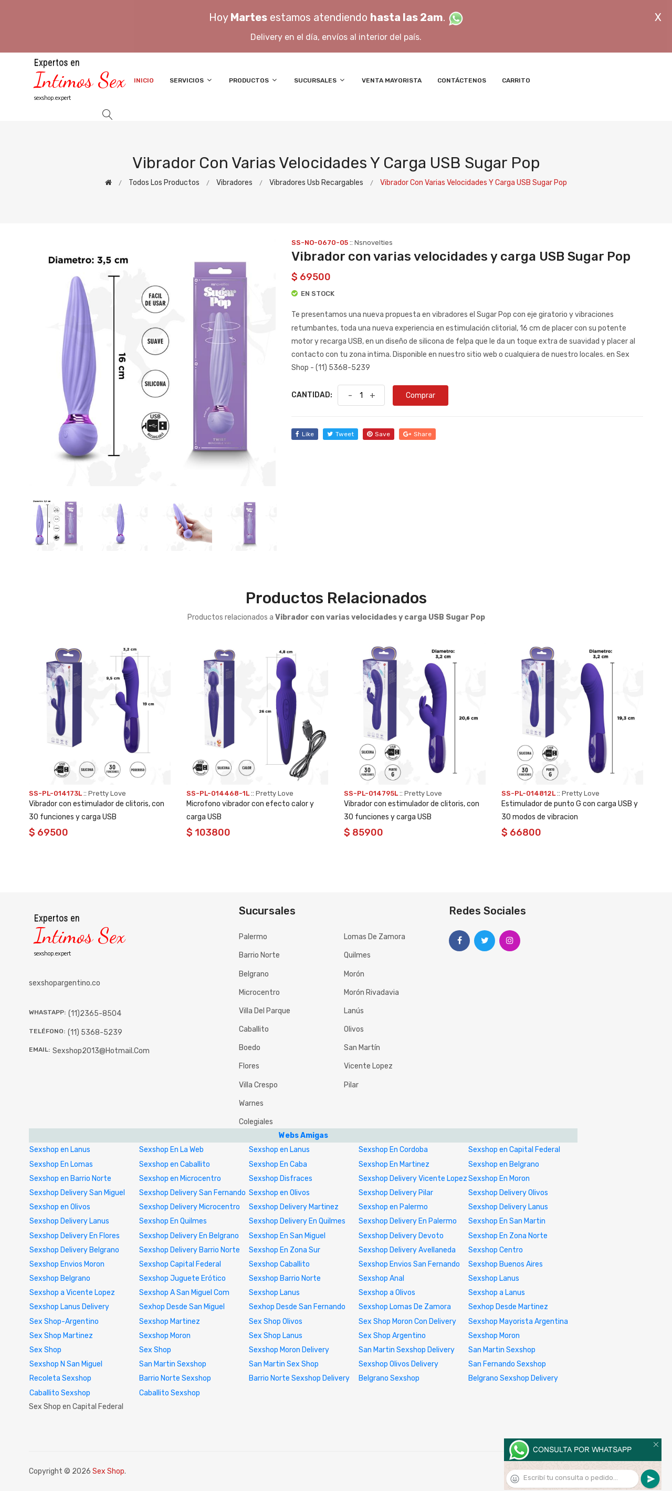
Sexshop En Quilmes (173, 1221)
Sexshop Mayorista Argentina (518, 1321)
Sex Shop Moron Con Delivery (407, 1321)
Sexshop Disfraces (280, 1178)
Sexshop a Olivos (387, 1292)
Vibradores (234, 182)
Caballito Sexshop (59, 1393)
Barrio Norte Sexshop (175, 1378)
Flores (249, 1066)
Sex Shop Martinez (61, 1335)
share (417, 434)
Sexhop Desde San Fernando (297, 1306)
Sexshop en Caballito (174, 1164)
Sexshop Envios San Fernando (409, 1264)
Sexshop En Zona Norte (508, 1235)
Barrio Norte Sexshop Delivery (299, 1378)
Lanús (354, 1010)
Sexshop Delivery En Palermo (408, 1221)
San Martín (362, 1047)
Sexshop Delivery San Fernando (192, 1192)
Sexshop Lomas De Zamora (405, 1306)
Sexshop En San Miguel (287, 1235)
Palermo (253, 936)
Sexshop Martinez (169, 1321)
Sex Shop (45, 1349)
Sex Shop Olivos (275, 1321)
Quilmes (357, 955)
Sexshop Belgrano (59, 1278)
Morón (354, 974)
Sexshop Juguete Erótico (182, 1278)
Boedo (249, 1047)
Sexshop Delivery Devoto (401, 1235)
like (305, 434)
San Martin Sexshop (502, 1349)
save (378, 434)
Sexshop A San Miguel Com (184, 1292)
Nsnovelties (373, 242)
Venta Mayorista (392, 80)
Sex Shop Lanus (275, 1335)
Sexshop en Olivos (279, 1192)
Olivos (354, 1029)
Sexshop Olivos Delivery (398, 1364)
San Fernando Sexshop (507, 1364)
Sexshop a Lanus (496, 1292)
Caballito (254, 1029)
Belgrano (254, 974)
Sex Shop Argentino (392, 1335)
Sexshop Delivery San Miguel (77, 1192)
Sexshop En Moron (499, 1178)
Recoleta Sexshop (60, 1378)
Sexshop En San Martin (506, 1221)
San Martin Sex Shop (284, 1364)
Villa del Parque (264, 1010)
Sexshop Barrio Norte (285, 1278)
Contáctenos (461, 80)
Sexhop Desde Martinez (508, 1306)
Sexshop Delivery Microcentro (189, 1206)
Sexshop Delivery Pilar (396, 1192)
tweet (340, 434)
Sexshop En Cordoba (393, 1149)
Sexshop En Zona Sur (284, 1250)
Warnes (251, 1103)
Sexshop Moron (165, 1335)
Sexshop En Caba (278, 1164)
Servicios (191, 80)
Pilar (351, 1085)
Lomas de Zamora (374, 936)
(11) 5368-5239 (95, 1032)
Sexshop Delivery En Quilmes (297, 1221)
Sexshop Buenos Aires (505, 1264)
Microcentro (259, 992)
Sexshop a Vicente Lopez (72, 1292)
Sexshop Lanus (493, 1278)
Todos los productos (164, 182)
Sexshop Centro (495, 1250)
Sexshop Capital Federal (180, 1264)
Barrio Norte (259, 955)
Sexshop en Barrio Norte (70, 1178)
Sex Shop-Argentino (64, 1321)
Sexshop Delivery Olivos (508, 1192)
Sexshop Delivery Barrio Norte (189, 1250)
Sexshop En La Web (171, 1149)
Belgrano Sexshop (389, 1378)
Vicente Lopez (368, 1066)
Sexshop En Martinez (394, 1164)
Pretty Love (107, 793)
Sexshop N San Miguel (65, 1364)
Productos (253, 80)
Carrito (516, 80)
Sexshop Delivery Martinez (294, 1206)
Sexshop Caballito (279, 1264)
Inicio (144, 80)
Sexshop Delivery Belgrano (74, 1250)
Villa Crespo (258, 1085)
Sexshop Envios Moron (66, 1264)
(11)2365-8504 (94, 1013)
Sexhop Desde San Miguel (182, 1306)
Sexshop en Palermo (393, 1206)
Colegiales (256, 1121)
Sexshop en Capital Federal (514, 1149)
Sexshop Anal (381, 1278)
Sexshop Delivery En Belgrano (189, 1235)
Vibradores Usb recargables (316, 182)
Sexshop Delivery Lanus (508, 1206)
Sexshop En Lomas (61, 1164)
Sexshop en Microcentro (180, 1178)
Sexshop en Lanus (59, 1149)
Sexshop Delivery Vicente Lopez (413, 1178)
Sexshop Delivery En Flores (74, 1235)
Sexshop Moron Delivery (289, 1349)
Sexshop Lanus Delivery (69, 1306)
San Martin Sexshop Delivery (407, 1349)
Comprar (420, 395)
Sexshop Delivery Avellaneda (407, 1250)
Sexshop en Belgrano (503, 1164)
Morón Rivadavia (371, 992)
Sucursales (320, 80)
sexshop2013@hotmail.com (101, 1050)
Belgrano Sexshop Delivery (513, 1378)
